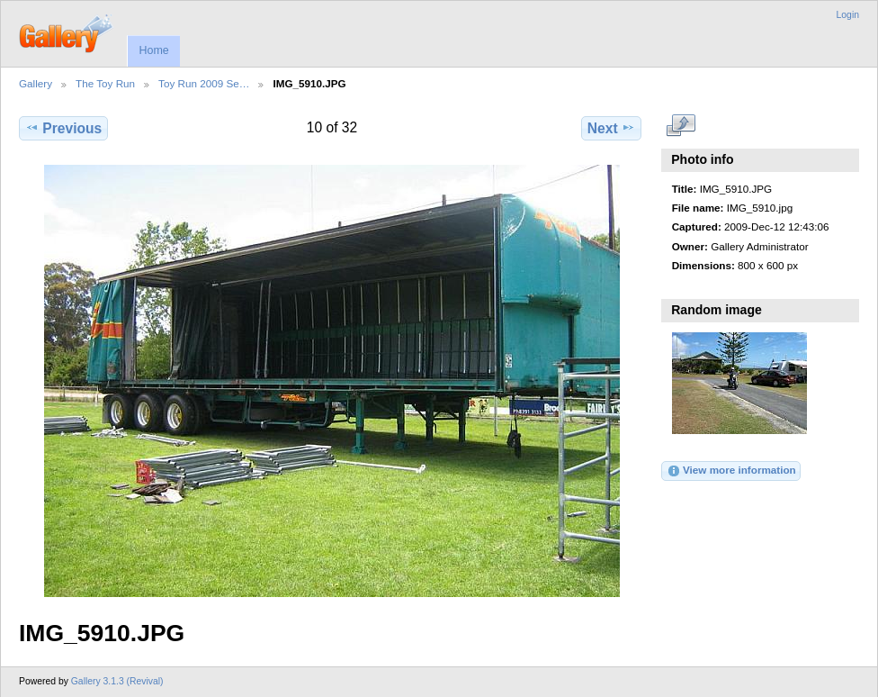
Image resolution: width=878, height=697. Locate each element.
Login (848, 15)
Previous (63, 128)
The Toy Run (105, 83)
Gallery (35, 83)
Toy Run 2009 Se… (203, 83)
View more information (731, 471)
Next (611, 128)
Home (153, 50)
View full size (681, 126)
